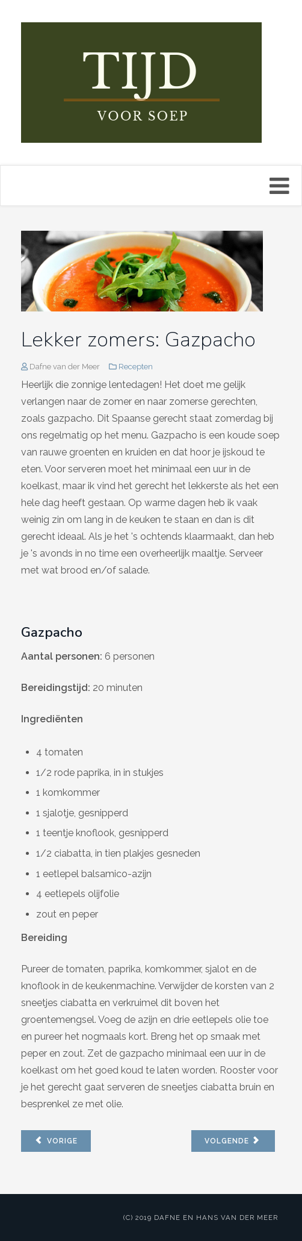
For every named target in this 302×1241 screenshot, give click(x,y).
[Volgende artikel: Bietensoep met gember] (233, 1141)
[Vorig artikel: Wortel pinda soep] (56, 1141)
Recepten (136, 366)
